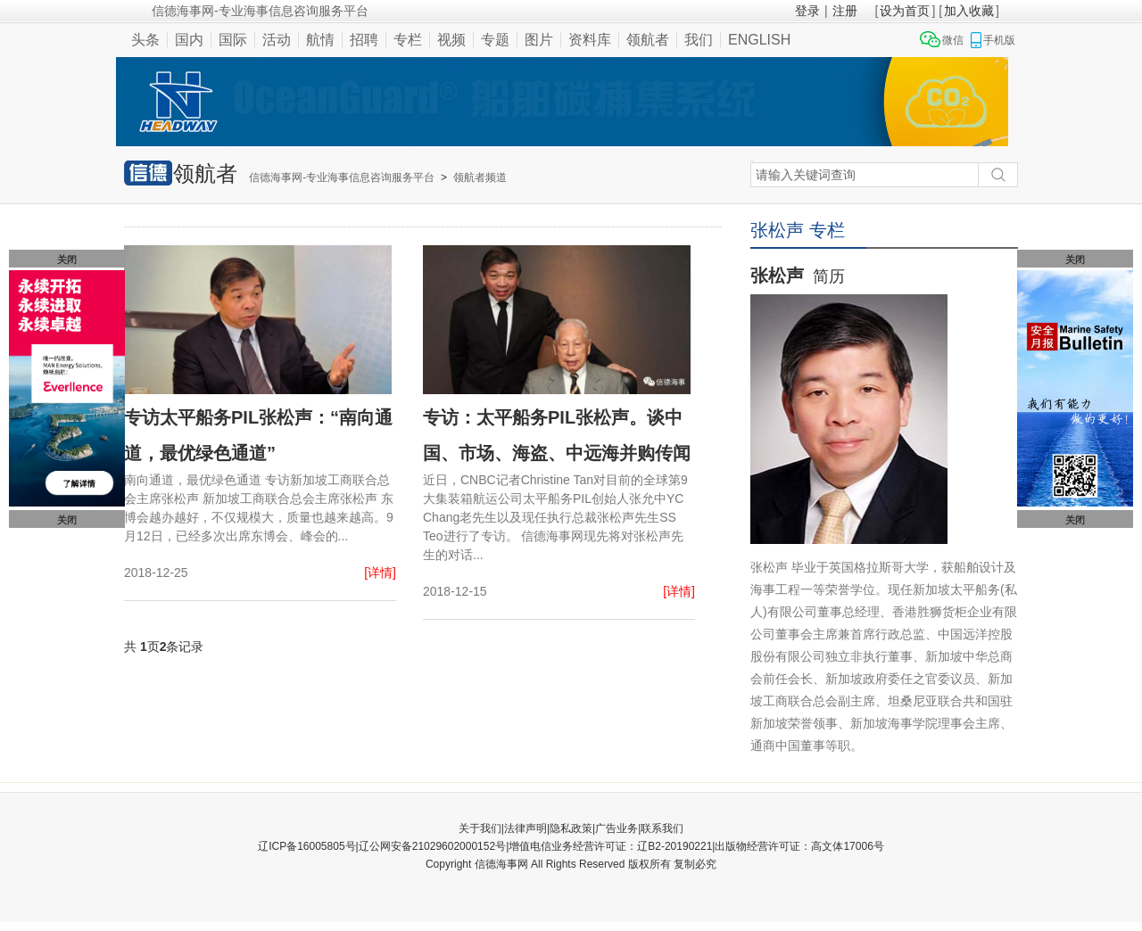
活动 (276, 39)
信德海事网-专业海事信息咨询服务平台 (341, 177)
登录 (807, 11)
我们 (698, 39)
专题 (495, 39)
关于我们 (480, 828)
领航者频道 (480, 177)
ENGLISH (759, 39)
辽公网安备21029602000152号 (432, 846)
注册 (844, 11)
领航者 (647, 39)
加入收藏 (969, 11)
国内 (189, 39)
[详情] (380, 572)
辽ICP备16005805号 (306, 846)
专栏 (407, 39)
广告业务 (616, 828)
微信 (953, 40)
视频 (451, 39)
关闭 (67, 259)
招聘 (364, 39)
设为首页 (905, 11)
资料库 (589, 39)
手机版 (999, 40)
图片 (539, 39)
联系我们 (662, 828)
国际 (233, 39)
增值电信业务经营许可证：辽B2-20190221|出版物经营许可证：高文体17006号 (696, 846)
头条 (145, 39)
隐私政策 (571, 828)
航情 (320, 39)
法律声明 (525, 828)
